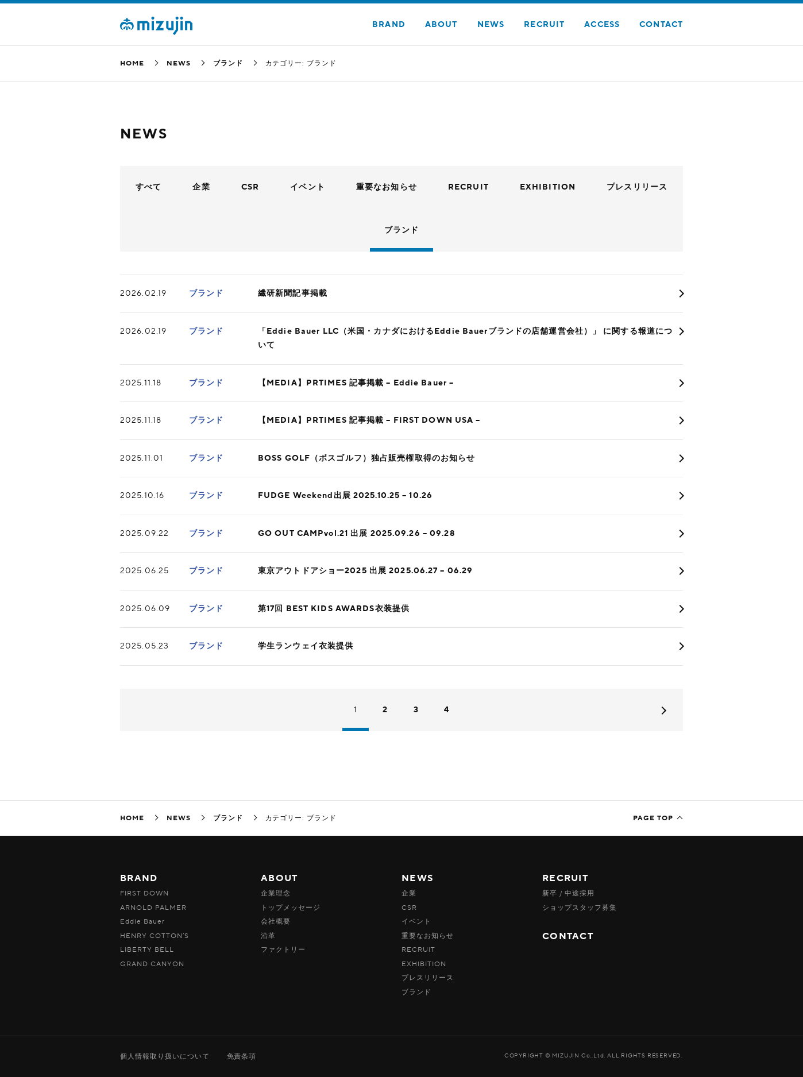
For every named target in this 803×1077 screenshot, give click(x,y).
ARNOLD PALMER (153, 907)
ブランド (228, 63)
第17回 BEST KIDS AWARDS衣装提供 (334, 608)
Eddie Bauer (142, 921)
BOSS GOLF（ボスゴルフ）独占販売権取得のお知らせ (366, 458)
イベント (307, 187)
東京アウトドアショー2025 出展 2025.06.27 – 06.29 (365, 570)
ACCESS (602, 24)
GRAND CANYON (152, 963)
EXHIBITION (548, 187)
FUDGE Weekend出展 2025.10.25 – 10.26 (345, 495)
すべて (148, 187)
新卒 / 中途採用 (568, 893)
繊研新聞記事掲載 (292, 293)
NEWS (490, 24)
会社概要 (276, 921)
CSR (250, 187)
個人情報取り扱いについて (165, 1056)
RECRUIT (544, 24)
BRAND (389, 24)
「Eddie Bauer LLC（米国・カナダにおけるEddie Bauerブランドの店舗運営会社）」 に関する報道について (465, 338)
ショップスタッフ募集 (579, 907)
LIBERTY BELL (147, 949)
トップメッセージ (291, 907)
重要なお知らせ (386, 187)
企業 (201, 187)
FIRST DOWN (144, 893)
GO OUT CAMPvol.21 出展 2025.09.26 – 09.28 (356, 533)
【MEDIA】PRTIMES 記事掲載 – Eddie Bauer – (356, 382)
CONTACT (661, 24)
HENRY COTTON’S (154, 935)
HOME (132, 63)
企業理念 (276, 893)
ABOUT (441, 24)
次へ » (661, 710)
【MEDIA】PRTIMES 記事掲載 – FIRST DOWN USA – (369, 420)
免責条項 (242, 1056)
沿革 (268, 935)
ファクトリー (283, 949)
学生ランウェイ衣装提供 (305, 645)
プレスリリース (637, 187)
